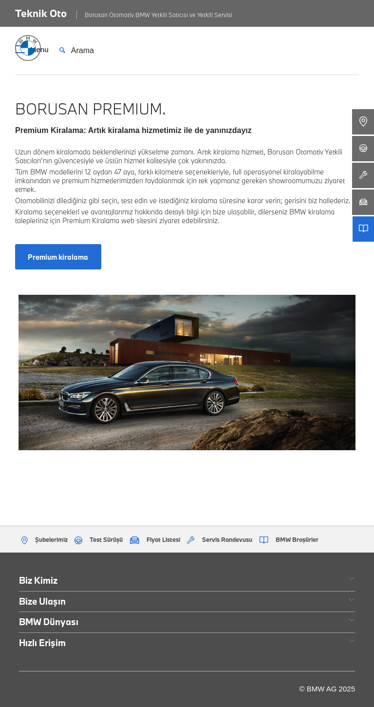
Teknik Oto (41, 13)
